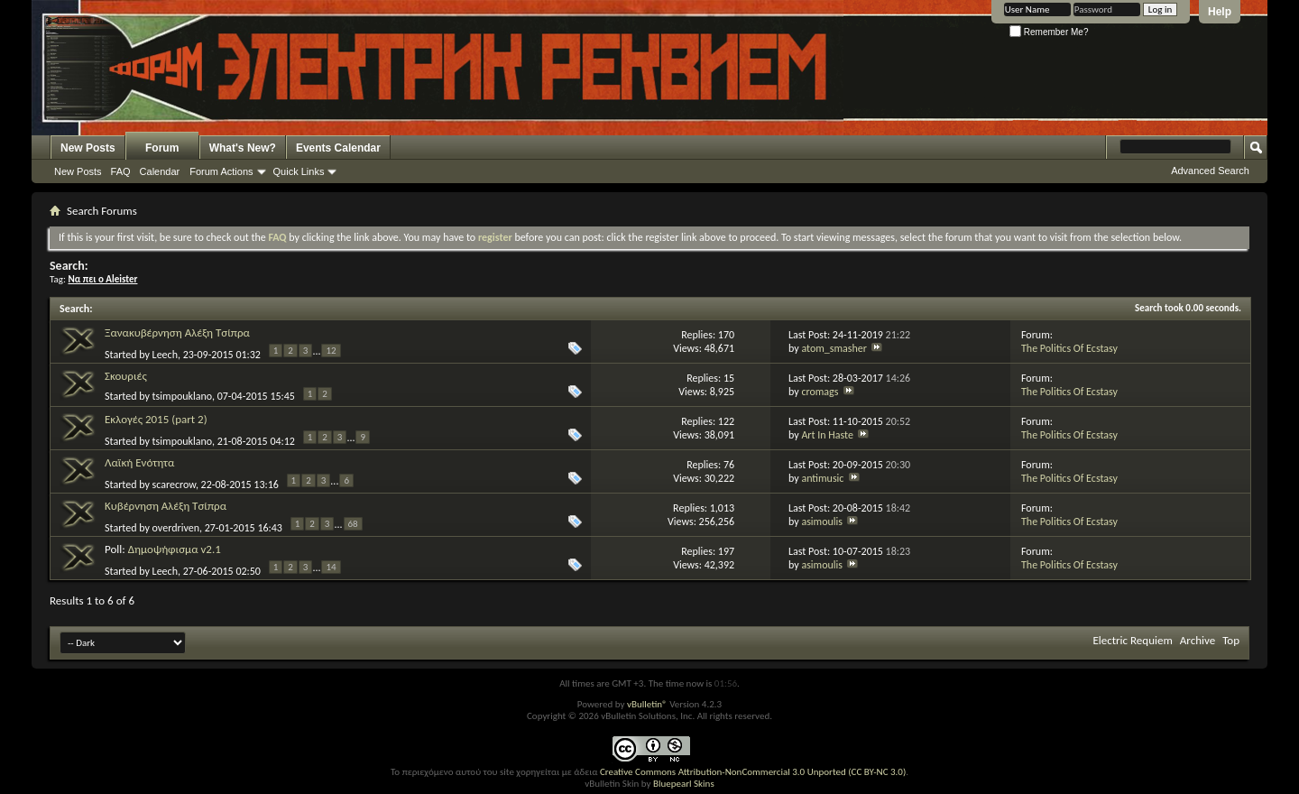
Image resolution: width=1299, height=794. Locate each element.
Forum (162, 148)
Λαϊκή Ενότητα (139, 462)
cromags (819, 391)
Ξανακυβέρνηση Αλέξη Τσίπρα (177, 332)
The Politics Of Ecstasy (1069, 348)
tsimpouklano (182, 396)
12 (331, 350)
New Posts (87, 148)
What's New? (242, 148)
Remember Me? (1048, 32)
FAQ (121, 171)
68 (353, 524)
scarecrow (174, 484)
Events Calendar (338, 148)
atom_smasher (834, 348)
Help (1219, 11)
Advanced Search (1210, 170)
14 (331, 567)
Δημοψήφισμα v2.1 (174, 549)
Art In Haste (827, 435)
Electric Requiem (1132, 640)
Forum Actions (221, 171)
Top (1230, 640)
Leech (165, 354)
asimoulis (822, 521)
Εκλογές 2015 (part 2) (156, 419)
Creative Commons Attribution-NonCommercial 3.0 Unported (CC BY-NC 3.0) (753, 772)
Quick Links (299, 171)
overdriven (175, 528)
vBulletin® (647, 704)
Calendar (160, 171)
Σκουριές (126, 376)
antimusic (822, 478)
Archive (1197, 640)
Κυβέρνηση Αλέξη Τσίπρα (165, 505)
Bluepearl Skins (683, 783)
